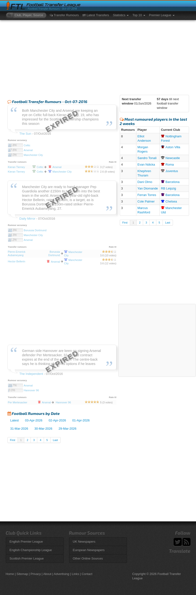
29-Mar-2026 (67, 428)
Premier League (162, 15)
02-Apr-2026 (57, 420)
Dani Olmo (145, 182)
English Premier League (26, 541)
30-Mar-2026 (43, 428)
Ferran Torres (147, 195)
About (47, 574)
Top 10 (139, 15)
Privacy (36, 574)
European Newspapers (89, 550)
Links (75, 574)
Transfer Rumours (64, 15)
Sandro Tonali (147, 158)
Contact (87, 574)
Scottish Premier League (27, 558)
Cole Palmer (146, 201)
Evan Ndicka (146, 164)
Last (55, 440)
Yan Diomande (148, 188)
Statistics (121, 15)
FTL (17, 7)
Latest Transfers (95, 15)
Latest (14, 420)
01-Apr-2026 (81, 420)
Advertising (61, 574)
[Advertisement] (98, 56)
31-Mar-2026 (19, 428)
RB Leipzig (168, 188)
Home (10, 574)
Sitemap (22, 574)
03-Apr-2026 (33, 420)
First (12, 440)
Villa (170, 147)
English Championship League (31, 550)
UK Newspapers (84, 541)
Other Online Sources (88, 558)
